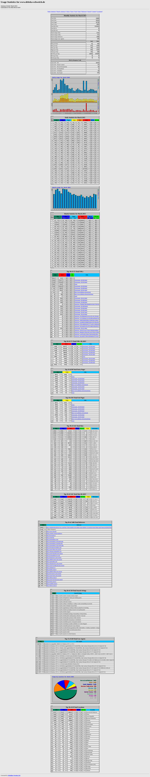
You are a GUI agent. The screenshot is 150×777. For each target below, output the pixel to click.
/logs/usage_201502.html (81, 280)
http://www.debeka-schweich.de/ (83, 292)
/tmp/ (76, 296)
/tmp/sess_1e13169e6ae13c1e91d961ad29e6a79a (87, 318)
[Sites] (79, 11)
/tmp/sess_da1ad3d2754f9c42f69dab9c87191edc (87, 336)
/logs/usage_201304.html (81, 286)
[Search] (89, 11)
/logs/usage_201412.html (81, 298)
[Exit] (75, 11)
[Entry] (72, 11)
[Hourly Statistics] (61, 11)
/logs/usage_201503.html (81, 282)
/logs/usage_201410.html (81, 314)
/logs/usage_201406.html (81, 302)
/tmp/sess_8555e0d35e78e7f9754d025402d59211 (87, 326)
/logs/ (76, 284)
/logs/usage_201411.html (81, 328)
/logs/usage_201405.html (81, 310)
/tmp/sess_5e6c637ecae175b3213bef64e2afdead (87, 330)
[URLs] (68, 11)
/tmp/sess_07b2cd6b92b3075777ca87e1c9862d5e (87, 324)
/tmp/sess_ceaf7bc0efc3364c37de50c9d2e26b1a (87, 334)
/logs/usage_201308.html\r (81, 306)
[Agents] (94, 11)
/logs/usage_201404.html (81, 308)
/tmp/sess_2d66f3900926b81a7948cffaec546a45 (87, 320)
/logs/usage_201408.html (81, 300)
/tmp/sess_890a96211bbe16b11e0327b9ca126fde (87, 332)
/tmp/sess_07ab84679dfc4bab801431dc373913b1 (87, 304)
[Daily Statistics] (52, 11)
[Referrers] (84, 11)
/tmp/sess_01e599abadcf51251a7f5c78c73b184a (87, 316)
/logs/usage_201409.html (81, 288)
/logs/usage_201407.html (81, 312)
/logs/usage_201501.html (81, 290)
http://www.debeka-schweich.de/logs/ (84, 294)
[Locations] (99, 11)
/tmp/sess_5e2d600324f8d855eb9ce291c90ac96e (87, 322)
